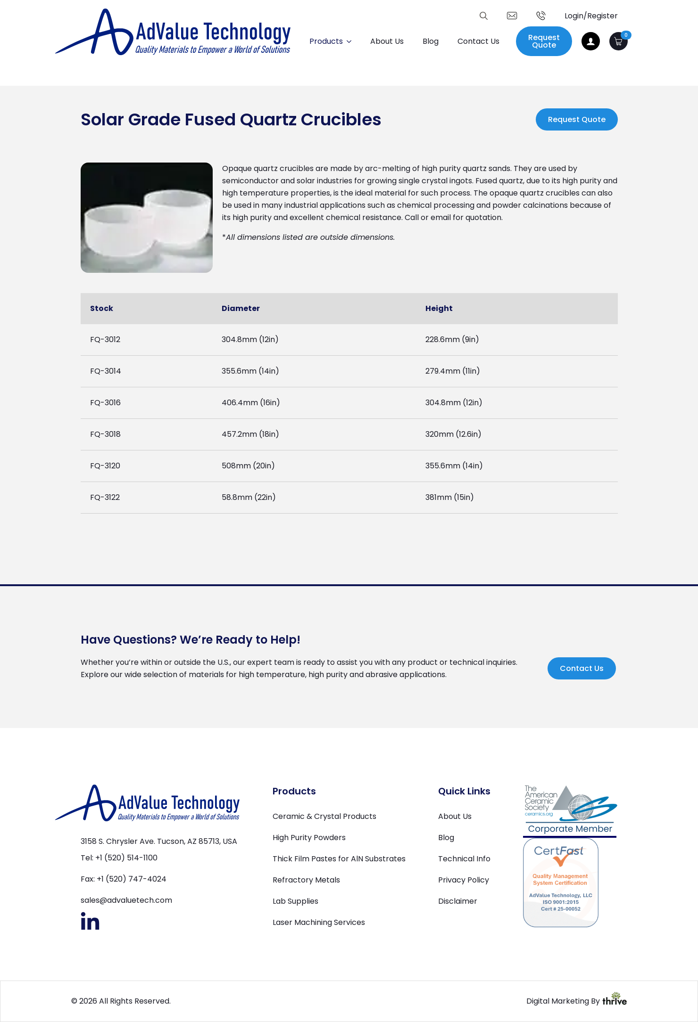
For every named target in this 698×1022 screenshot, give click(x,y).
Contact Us (478, 41)
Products (326, 41)
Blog (431, 41)
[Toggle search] (484, 16)
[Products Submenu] (352, 41)
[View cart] (618, 41)
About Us (387, 41)
